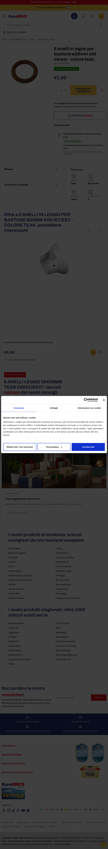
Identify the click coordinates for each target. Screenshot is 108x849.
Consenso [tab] (19, 408)
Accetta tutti (88, 447)
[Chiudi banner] (104, 400)
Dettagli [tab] (54, 408)
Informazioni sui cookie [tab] (89, 408)
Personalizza (54, 447)
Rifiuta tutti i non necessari (20, 447)
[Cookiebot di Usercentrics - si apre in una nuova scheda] (86, 400)
